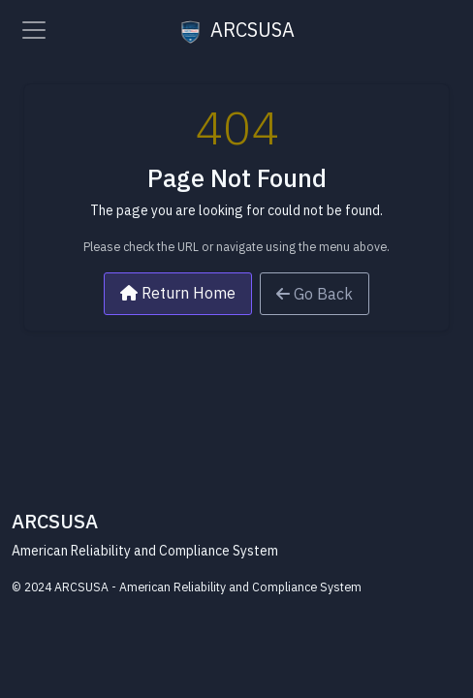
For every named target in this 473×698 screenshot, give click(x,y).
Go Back (314, 293)
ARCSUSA (237, 30)
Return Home (178, 292)
